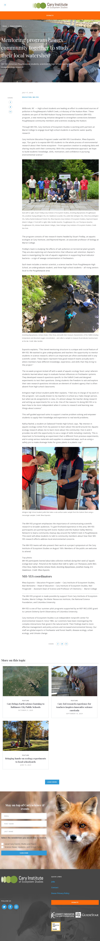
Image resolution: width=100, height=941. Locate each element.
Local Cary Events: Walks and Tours (20, 844)
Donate (50, 15)
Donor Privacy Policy (60, 893)
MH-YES (36, 97)
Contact (54, 887)
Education (27, 97)
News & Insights (16, 26)
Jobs (53, 882)
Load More (52, 782)
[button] (60, 210)
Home (4, 26)
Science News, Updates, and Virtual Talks (23, 847)
